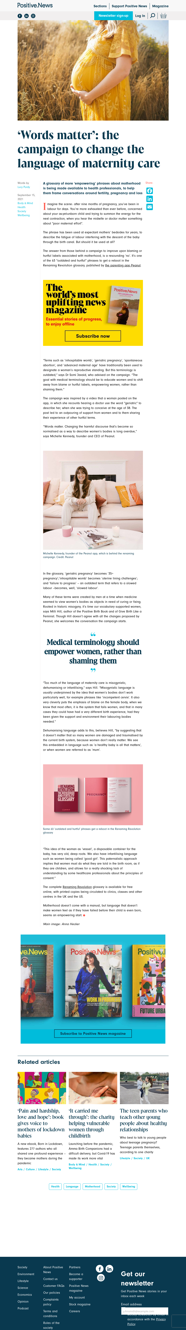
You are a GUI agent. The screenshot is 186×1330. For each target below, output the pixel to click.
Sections (100, 6)
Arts (20, 1173)
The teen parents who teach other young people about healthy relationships (144, 1124)
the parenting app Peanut (123, 265)
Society (22, 211)
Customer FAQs (53, 1286)
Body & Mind (25, 203)
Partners (74, 1267)
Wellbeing (24, 215)
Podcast (23, 1308)
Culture (30, 1173)
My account (77, 1297)
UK (148, 1162)
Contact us (50, 1279)
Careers (74, 1311)
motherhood (92, 1190)
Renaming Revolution (77, 887)
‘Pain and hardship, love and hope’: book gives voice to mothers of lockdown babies (41, 1127)
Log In (140, 16)
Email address (131, 1304)
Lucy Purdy (24, 187)
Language (72, 1190)
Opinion (23, 1301)
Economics (25, 1295)
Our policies (51, 1293)
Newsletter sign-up (113, 16)
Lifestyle (43, 1173)
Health (21, 207)
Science (23, 1288)
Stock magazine (80, 1304)
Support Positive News (129, 6)
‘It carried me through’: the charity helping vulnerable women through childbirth (91, 1127)
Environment (26, 1274)
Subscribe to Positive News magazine (93, 1034)
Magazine (160, 6)
